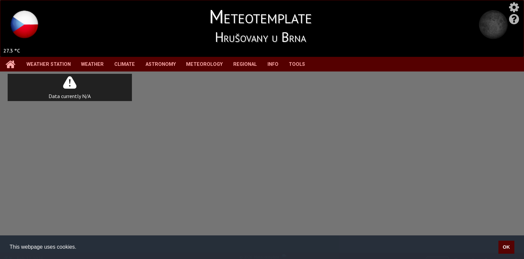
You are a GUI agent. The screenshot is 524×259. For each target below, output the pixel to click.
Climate (124, 64)
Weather (92, 64)
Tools (297, 64)
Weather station (49, 64)
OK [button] (506, 247)
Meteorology (204, 64)
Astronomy (161, 64)
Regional (245, 64)
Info (272, 64)
